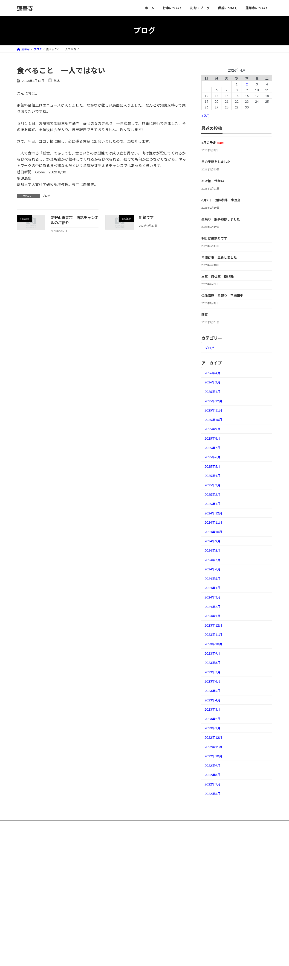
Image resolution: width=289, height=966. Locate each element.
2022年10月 (213, 756)
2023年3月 (212, 709)
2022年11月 (213, 747)
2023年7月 (212, 672)
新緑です (146, 217)
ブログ (46, 196)
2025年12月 (213, 401)
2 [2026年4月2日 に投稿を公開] (247, 84)
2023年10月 (213, 644)
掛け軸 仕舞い (212, 181)
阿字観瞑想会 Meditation (122, 867)
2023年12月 (213, 625)
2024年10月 (213, 532)
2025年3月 (212, 485)
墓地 (110, 915)
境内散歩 (112, 923)
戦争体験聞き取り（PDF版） (125, 883)
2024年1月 (212, 616)
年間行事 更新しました (219, 257)
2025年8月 (212, 438)
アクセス (112, 931)
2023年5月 (212, 691)
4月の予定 (212, 143)
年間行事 (112, 875)
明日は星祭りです (214, 238)
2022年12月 (213, 737)
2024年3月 (212, 597)
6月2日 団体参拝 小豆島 (220, 200)
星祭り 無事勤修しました (220, 219)
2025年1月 (212, 504)
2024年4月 (212, 588)
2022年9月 (212, 765)
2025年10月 (213, 419)
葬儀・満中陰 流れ (119, 907)
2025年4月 (212, 476)
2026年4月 (212, 373)
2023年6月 (212, 681)
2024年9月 (212, 541)
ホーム (111, 843)
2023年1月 (212, 728)
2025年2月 (212, 494)
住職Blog (112, 891)
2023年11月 (213, 634)
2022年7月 (212, 784)
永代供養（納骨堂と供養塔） (125, 899)
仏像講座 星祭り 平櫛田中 (222, 296)
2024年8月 (212, 550)
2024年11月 (213, 522)
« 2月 (205, 115)
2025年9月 (212, 429)
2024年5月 (212, 578)
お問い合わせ (115, 939)
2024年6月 (212, 569)
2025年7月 (212, 447)
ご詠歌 (111, 850)
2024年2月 (212, 606)
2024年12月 (213, 513)
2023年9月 (212, 653)
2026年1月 (212, 392)
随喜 (204, 315)
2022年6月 (212, 793)
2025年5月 (212, 466)
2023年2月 (212, 719)
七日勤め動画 (115, 859)
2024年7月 (212, 560)
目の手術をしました (215, 162)
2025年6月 (212, 457)
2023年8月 (212, 663)
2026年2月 (212, 382)
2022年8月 (212, 775)
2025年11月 (213, 410)
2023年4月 (212, 700)
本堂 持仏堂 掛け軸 (217, 276)
